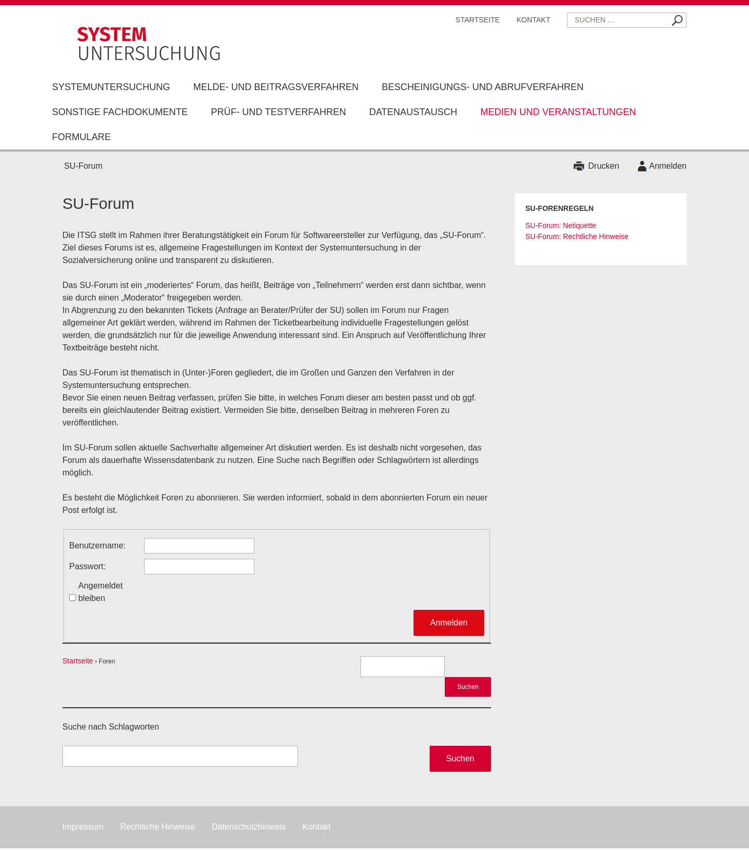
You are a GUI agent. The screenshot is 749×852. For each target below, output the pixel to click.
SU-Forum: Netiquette (560, 225)
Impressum (83, 826)
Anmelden (668, 165)
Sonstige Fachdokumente (120, 112)
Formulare (81, 137)
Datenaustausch (413, 112)
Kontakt (533, 20)
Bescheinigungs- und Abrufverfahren (483, 87)
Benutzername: (97, 545)
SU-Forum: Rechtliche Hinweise (576, 236)
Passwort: (87, 566)
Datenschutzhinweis (249, 826)
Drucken (603, 165)
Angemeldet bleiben (100, 592)
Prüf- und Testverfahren (278, 112)
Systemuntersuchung (111, 87)
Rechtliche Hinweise (157, 826)
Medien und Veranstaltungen (558, 112)
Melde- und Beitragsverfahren (275, 87)
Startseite (478, 20)
